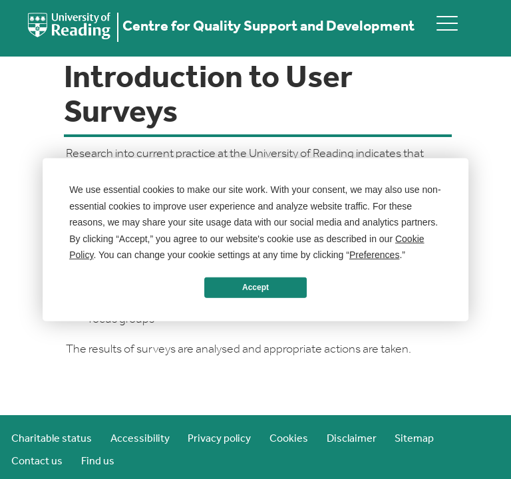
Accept (255, 287)
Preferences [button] (374, 254)
